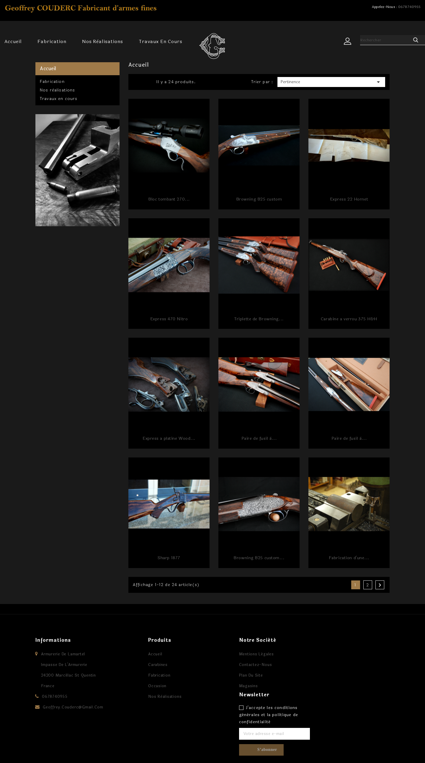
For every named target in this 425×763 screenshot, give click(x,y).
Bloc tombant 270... (169, 199)
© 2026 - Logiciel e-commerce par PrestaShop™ (89, 752)
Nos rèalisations (102, 41)
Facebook (212, 742)
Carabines (146, 665)
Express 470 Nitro (169, 319)
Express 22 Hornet (349, 199)
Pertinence (331, 82)
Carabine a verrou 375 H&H (349, 319)
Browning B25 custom (259, 199)
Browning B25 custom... (258, 558)
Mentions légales (245, 654)
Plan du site (240, 675)
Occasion (146, 686)
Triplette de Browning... (258, 319)
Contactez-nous (244, 665)
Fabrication (51, 41)
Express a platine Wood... (169, 438)
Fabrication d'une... (349, 558)
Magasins (237, 686)
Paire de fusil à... (259, 438)
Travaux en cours (160, 41)
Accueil (13, 41)
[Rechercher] (385, 40)
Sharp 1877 (169, 558)
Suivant (379, 585)
